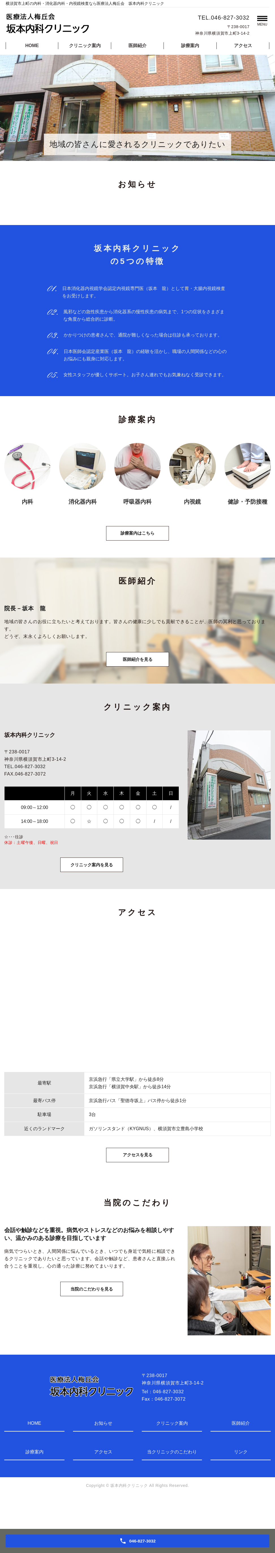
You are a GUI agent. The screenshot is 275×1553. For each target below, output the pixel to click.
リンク (241, 1482)
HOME (32, 45)
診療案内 (190, 45)
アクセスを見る (137, 1184)
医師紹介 (137, 45)
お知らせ (103, 1454)
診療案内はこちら (137, 539)
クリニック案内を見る (91, 886)
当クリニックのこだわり (172, 1482)
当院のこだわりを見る (91, 1326)
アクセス (243, 45)
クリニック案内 (85, 45)
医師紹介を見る (137, 673)
